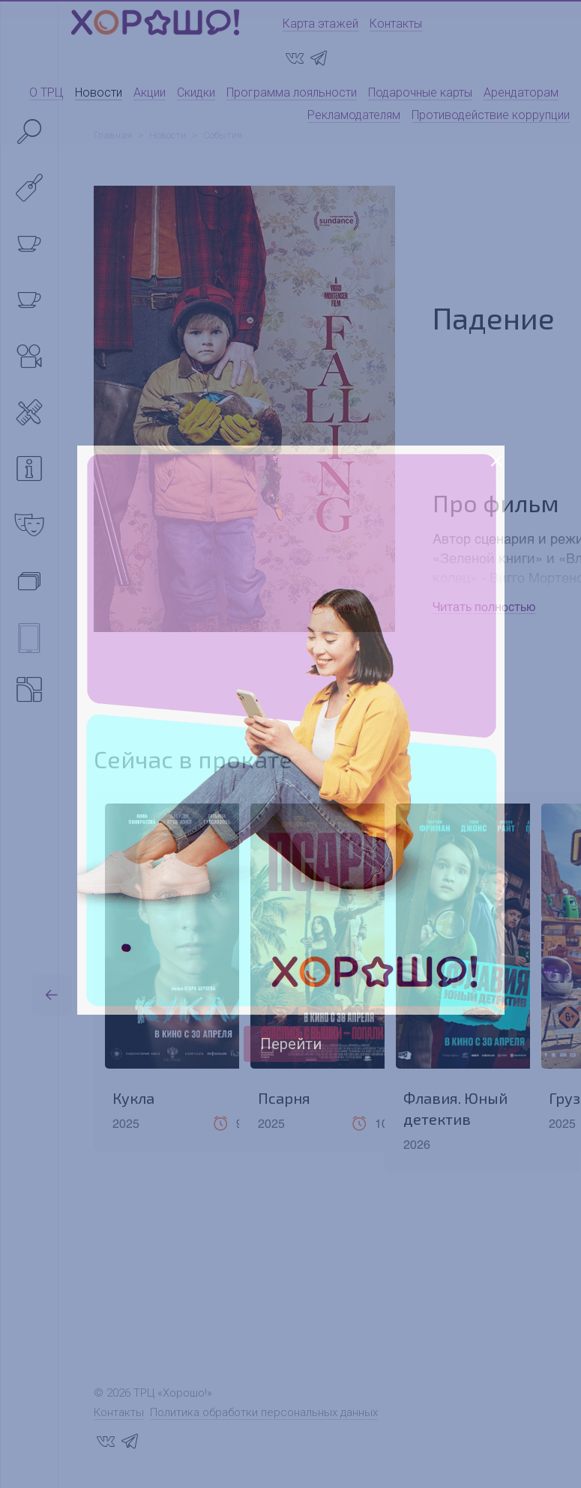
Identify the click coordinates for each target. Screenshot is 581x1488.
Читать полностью (484, 606)
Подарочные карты (420, 92)
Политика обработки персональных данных (264, 1412)
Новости (98, 92)
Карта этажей (320, 23)
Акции (149, 92)
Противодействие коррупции (491, 115)
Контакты (396, 23)
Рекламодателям (353, 115)
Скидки (196, 92)
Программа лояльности (291, 92)
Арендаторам (521, 92)
